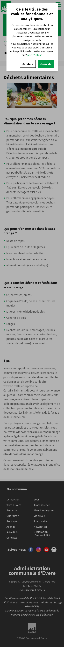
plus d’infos (34, 55)
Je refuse (28, 63)
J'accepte (46, 63)
